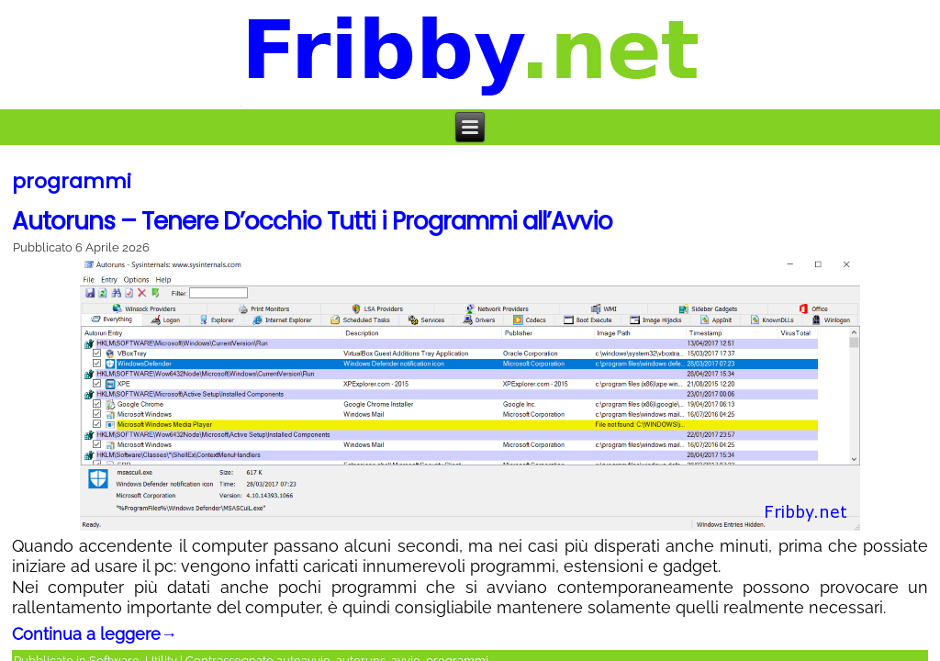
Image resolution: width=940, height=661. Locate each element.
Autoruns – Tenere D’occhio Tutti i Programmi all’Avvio (312, 221)
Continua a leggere (94, 634)
